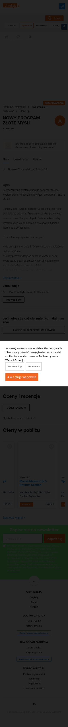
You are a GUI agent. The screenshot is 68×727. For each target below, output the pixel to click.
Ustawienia (34, 366)
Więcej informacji (14, 360)
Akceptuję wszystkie (21, 377)
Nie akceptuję (15, 366)
